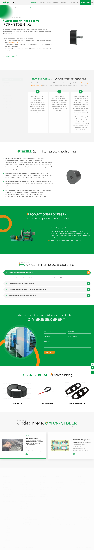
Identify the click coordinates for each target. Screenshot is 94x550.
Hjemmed (5, 7)
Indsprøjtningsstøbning (14, 42)
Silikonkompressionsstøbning (77, 403)
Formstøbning (34, 2)
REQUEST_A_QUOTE (10, 56)
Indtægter (55, 2)
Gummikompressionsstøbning (24, 7)
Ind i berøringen (71, 2)
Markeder (49, 2)
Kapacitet (42, 2)
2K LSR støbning (17, 403)
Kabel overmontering (47, 403)
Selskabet (63, 2)
